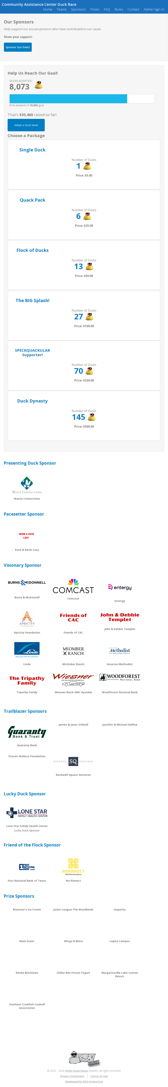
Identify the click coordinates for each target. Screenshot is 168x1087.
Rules (119, 9)
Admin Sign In (154, 9)
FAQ (107, 9)
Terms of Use (99, 1076)
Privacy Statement (72, 1076)
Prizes (94, 9)
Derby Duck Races (76, 1070)
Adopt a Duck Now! (26, 125)
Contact (133, 9)
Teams (62, 9)
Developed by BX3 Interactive (84, 1081)
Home (47, 9)
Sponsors (78, 9)
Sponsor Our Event (18, 47)
